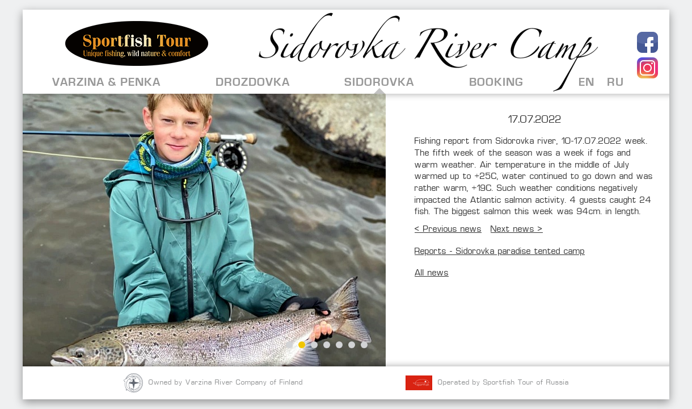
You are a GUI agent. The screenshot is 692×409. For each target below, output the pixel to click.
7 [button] (364, 344)
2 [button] (301, 344)
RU (615, 82)
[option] (204, 230)
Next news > (517, 230)
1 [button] (289, 344)
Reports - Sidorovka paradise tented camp (500, 252)
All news (432, 273)
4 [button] (326, 344)
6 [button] (351, 344)
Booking (496, 82)
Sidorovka (379, 82)
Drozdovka (253, 82)
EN (586, 82)
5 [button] (339, 344)
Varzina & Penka (106, 82)
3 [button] (314, 344)
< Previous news (448, 230)
